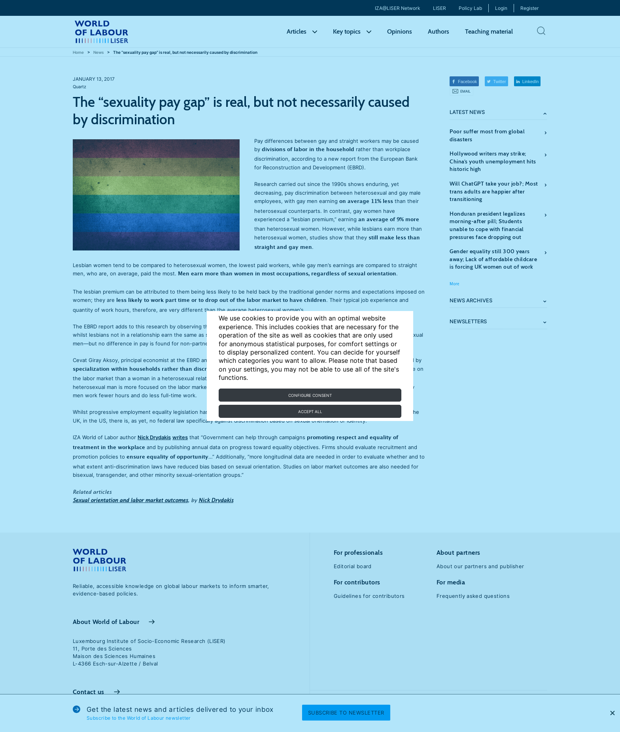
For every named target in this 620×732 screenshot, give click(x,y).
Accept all (310, 411)
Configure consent (310, 395)
